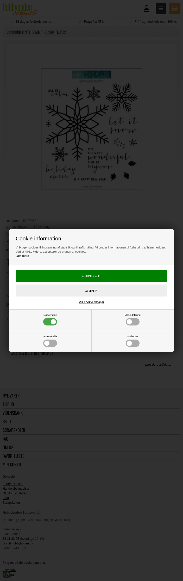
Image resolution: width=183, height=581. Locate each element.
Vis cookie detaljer (91, 302)
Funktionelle (50, 341)
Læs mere (22, 255)
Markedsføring (133, 319)
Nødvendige (50, 319)
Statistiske (133, 341)
